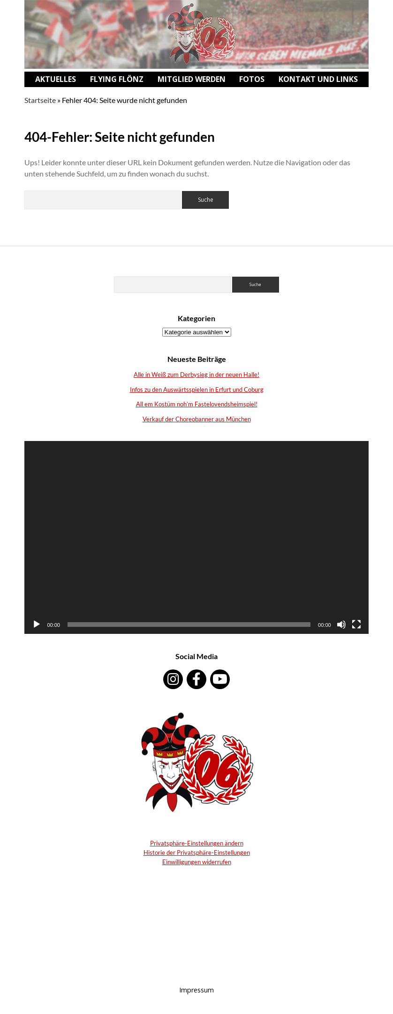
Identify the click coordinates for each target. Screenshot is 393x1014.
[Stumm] (341, 624)
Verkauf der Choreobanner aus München (197, 419)
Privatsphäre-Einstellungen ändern (196, 843)
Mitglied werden (192, 79)
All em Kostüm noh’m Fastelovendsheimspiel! (196, 404)
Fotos (252, 79)
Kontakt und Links (318, 79)
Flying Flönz (117, 79)
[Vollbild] (356, 624)
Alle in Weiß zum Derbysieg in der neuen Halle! (196, 374)
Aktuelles (55, 79)
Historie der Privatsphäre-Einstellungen (197, 852)
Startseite (40, 100)
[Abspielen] (36, 624)
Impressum (196, 989)
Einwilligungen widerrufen (196, 862)
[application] (196, 537)
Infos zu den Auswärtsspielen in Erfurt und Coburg (197, 389)
